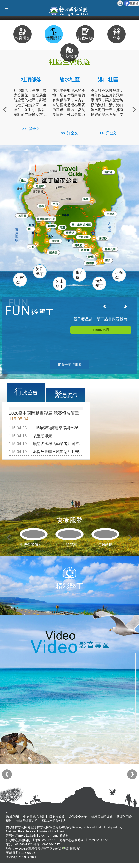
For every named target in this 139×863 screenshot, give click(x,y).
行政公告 (26, 391)
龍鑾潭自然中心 (53, 219)
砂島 (92, 256)
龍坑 (107, 260)
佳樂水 (111, 213)
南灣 (62, 226)
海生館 (39, 186)
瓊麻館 (51, 225)
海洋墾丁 (40, 271)
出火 (55, 203)
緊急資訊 (65, 394)
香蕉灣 (85, 250)
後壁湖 (55, 241)
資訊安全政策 (78, 816)
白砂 (31, 246)
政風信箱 (12, 816)
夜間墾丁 (79, 275)
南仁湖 (108, 172)
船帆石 (78, 244)
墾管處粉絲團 (131, 3)
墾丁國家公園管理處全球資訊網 (69, 11)
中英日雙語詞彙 (33, 816)
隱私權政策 (57, 816)
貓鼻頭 (53, 253)
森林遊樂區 (81, 224)
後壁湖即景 (42, 436)
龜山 (24, 180)
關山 (31, 228)
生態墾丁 (20, 280)
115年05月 (100, 330)
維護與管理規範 (102, 816)
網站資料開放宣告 (54, 820)
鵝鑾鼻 (90, 263)
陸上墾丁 (59, 283)
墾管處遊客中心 (78, 232)
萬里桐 (21, 215)
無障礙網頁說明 (27, 820)
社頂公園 (85, 237)
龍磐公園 (111, 248)
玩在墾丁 (119, 275)
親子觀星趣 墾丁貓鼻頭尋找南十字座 (103, 319)
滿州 (84, 199)
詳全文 (34, 129)
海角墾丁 (99, 283)
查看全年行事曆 (70, 365)
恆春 (40, 205)
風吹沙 (103, 238)
